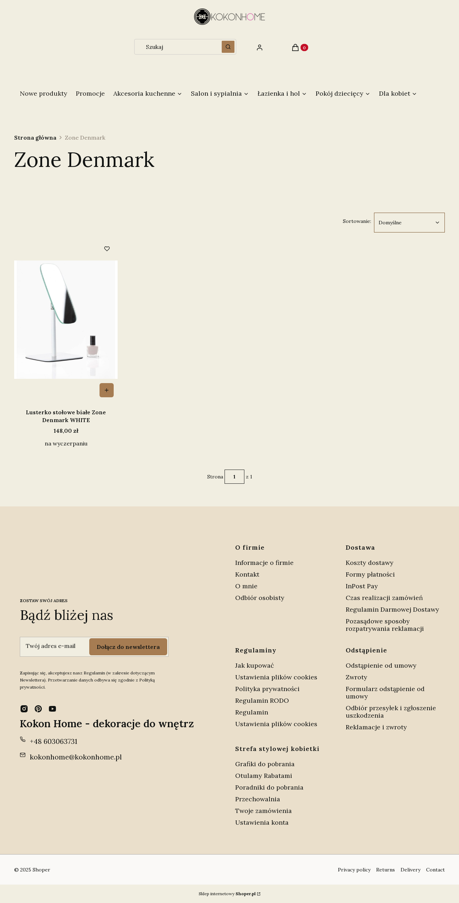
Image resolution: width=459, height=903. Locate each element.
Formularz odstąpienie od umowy (385, 692)
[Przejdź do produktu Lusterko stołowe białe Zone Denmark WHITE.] (66, 319)
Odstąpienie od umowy (381, 665)
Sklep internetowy (227, 893)
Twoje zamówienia (263, 811)
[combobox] (175, 47)
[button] (228, 47)
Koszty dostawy (369, 563)
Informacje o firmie (264, 563)
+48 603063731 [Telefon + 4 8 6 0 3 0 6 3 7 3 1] (53, 741)
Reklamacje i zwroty (376, 727)
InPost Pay (362, 586)
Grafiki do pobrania (265, 764)
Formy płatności (370, 574)
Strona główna (35, 137)
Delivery (410, 869)
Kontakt (247, 574)
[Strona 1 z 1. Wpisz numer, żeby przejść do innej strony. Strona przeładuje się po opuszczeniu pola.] (234, 477)
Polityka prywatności (267, 689)
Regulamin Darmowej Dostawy (392, 609)
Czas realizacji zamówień (384, 598)
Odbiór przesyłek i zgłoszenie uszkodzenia (391, 711)
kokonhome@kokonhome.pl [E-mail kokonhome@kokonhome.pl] (76, 756)
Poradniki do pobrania (269, 787)
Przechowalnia (257, 799)
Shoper (41, 869)
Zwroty (356, 677)
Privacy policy (354, 869)
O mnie (246, 586)
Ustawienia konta (262, 822)
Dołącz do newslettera (128, 646)
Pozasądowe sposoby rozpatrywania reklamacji (385, 625)
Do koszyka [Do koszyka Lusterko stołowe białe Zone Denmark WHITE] (106, 390)
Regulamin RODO (262, 700)
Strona (215, 476)
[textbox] (409, 222)
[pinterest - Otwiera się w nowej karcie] (38, 709)
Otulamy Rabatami (263, 776)
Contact (435, 869)
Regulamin (251, 712)
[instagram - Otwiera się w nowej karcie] (24, 709)
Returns (385, 869)
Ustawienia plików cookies (277, 677)
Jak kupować (254, 665)
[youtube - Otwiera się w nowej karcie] (52, 709)
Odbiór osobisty (259, 598)
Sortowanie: (357, 221)
